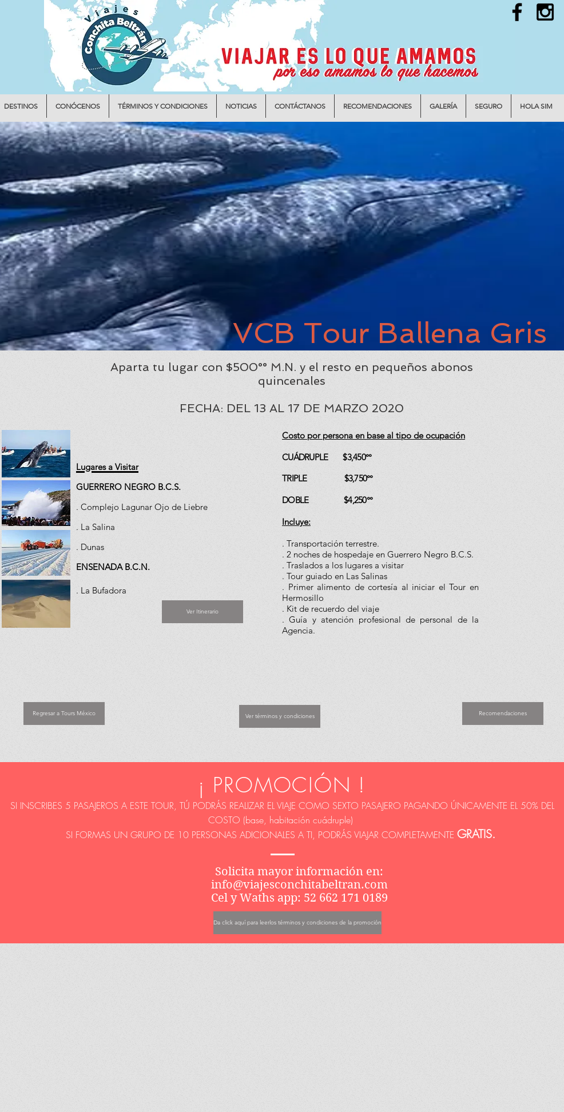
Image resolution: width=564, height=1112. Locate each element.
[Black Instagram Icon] (545, 12)
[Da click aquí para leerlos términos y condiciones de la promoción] (297, 922)
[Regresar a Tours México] (64, 713)
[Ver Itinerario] (202, 611)
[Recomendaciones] (502, 713)
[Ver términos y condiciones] (279, 716)
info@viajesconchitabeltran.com (299, 884)
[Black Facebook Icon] (517, 12)
